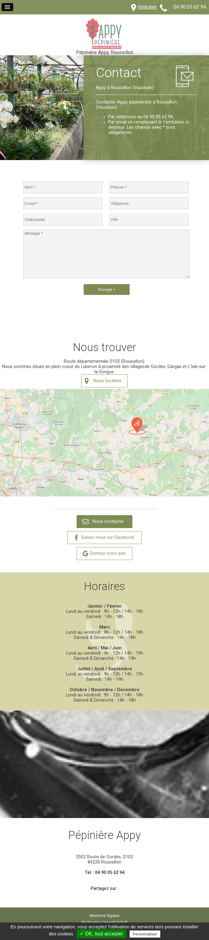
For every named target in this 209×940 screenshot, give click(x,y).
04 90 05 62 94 (189, 7)
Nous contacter (108, 521)
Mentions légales (104, 916)
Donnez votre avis (108, 553)
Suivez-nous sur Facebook (107, 537)
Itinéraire (147, 7)
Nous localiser (107, 380)
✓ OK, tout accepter (101, 933)
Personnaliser (145, 934)
